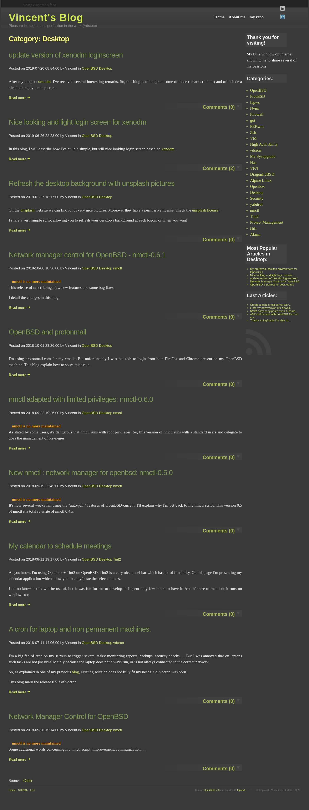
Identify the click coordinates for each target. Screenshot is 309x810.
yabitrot (256, 204)
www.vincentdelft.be (40, 5)
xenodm (44, 81)
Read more (19, 97)
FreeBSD (257, 96)
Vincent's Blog (46, 17)
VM (253, 138)
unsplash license (205, 210)
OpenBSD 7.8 (211, 789)
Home (12, 789)
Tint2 (254, 216)
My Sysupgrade (262, 156)
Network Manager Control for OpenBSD (274, 281)
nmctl (254, 210)
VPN (254, 168)
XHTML (23, 789)
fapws (255, 102)
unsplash (27, 210)
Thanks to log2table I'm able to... (270, 320)
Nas (253, 162)
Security (256, 198)
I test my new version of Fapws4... (271, 307)
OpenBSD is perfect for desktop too (272, 284)
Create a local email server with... (271, 304)
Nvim (254, 108)
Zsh (253, 132)
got (252, 120)
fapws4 (241, 789)
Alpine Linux (261, 180)
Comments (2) (219, 168)
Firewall (256, 114)
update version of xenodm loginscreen (273, 278)
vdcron (255, 150)
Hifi (253, 228)
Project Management (266, 222)
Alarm (255, 234)
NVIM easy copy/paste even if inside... (274, 311)
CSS (32, 789)
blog (75, 672)
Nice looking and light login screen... (272, 275)
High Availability (264, 144)
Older (27, 780)
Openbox (257, 186)
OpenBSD (258, 90)
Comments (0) (219, 107)
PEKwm (257, 126)
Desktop (256, 192)
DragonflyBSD (262, 174)
